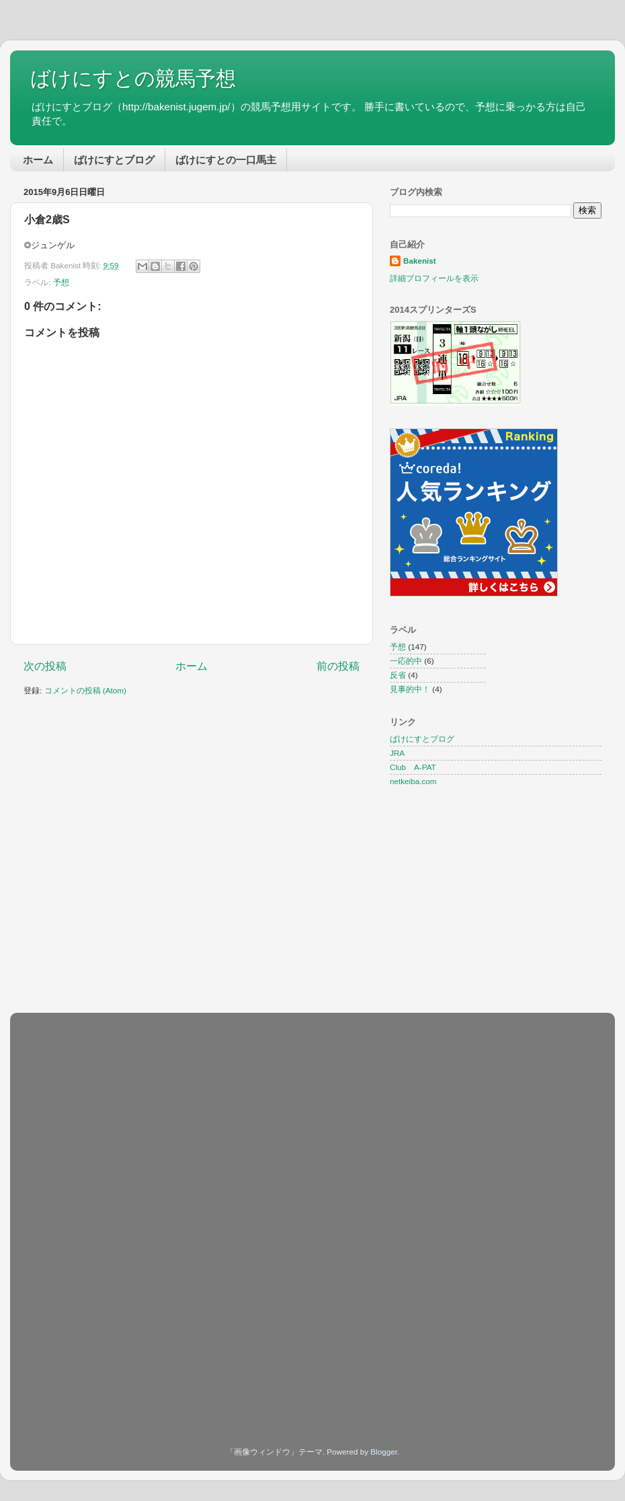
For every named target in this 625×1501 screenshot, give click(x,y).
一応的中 (406, 660)
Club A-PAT (413, 767)
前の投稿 (338, 666)
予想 (61, 282)
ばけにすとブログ (114, 159)
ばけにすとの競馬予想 (133, 78)
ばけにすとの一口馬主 (225, 159)
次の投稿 (45, 666)
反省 (398, 674)
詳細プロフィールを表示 (434, 278)
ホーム (38, 159)
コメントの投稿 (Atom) (85, 690)
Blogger (383, 1451)
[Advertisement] (136, 1113)
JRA (397, 752)
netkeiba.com (413, 781)
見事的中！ (410, 689)
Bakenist (419, 260)
